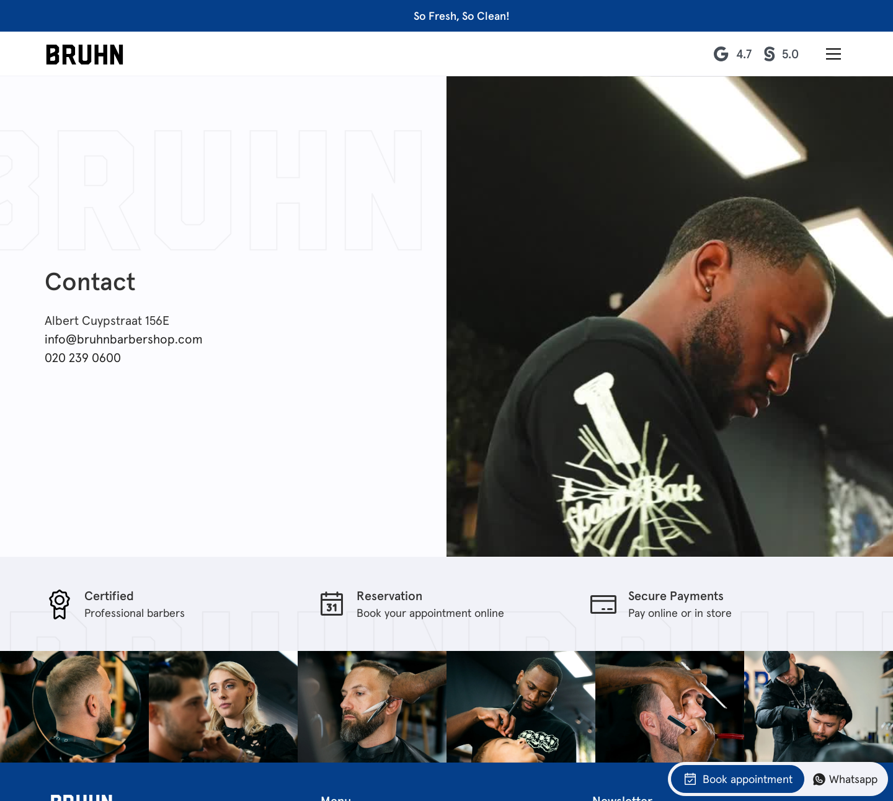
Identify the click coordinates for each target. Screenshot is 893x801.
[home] (85, 54)
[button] (833, 54)
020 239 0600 (83, 357)
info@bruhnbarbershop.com (124, 339)
